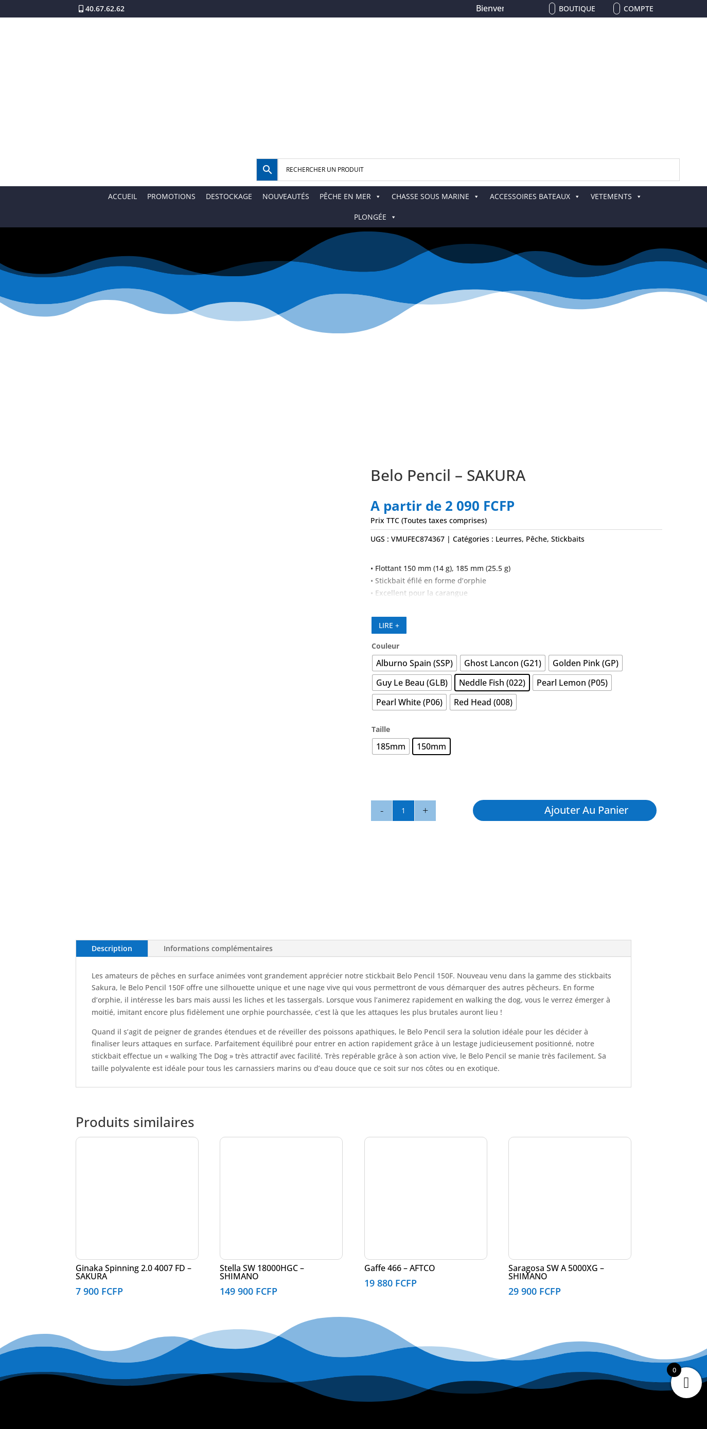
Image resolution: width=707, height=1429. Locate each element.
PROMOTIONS (171, 196)
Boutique (577, 8)
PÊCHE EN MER (350, 196)
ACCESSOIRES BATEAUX (535, 196)
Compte (638, 8)
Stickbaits (568, 539)
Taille (381, 729)
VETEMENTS (616, 196)
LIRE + (389, 625)
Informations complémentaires (218, 948)
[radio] (414, 663)
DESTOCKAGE (229, 196)
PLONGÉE (375, 217)
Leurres (509, 539)
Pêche (536, 539)
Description (112, 948)
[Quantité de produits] (403, 810)
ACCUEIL (122, 196)
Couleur (385, 646)
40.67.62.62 (105, 8)
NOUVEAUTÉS (285, 196)
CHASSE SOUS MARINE (436, 196)
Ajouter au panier (586, 810)
